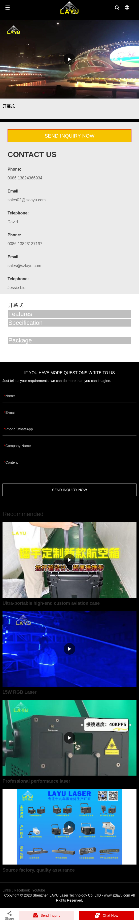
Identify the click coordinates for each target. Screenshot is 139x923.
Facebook (22, 890)
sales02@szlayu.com (27, 200)
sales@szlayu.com (24, 266)
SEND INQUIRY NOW (69, 136)
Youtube (38, 890)
